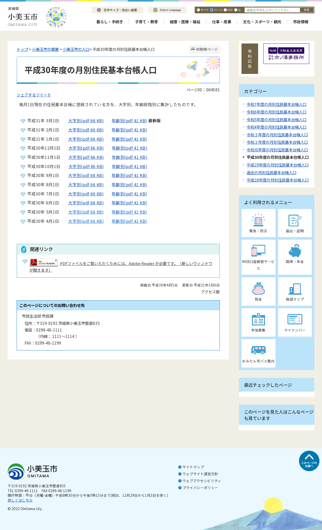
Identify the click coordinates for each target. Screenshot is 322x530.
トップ (22, 49)
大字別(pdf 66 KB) (82, 120)
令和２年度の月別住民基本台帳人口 (277, 142)
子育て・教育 (146, 21)
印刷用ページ (207, 49)
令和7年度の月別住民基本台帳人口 (276, 104)
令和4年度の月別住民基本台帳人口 (276, 127)
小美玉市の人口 (76, 49)
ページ (218, 10)
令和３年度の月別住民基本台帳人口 (277, 134)
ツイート (43, 94)
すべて (205, 10)
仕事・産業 (221, 21)
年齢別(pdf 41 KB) (125, 120)
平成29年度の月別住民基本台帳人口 (278, 165)
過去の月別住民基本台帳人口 (271, 172)
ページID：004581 (203, 89)
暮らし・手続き (109, 21)
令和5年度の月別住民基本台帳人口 (276, 119)
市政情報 (300, 21)
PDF (230, 10)
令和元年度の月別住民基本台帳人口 (277, 149)
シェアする (26, 94)
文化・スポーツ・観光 (262, 21)
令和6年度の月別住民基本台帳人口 (276, 112)
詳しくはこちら (20, 500)
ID (239, 10)
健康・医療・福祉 (185, 21)
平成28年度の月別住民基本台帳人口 (278, 180)
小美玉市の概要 (45, 49)
